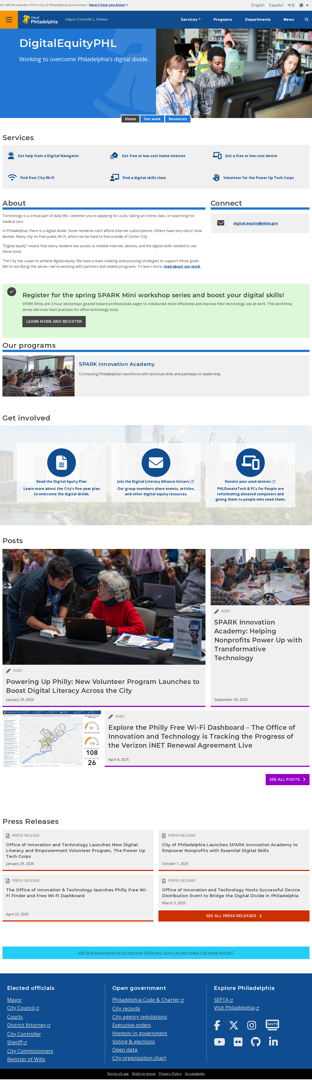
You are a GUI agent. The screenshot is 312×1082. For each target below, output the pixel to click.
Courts (15, 1016)
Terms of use (118, 1074)
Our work (152, 118)
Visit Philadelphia (234, 1007)
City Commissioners (30, 1050)
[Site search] (306, 19)
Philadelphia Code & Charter (145, 999)
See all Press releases (234, 916)
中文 (291, 5)
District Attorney (26, 1024)
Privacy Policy (170, 1074)
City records (126, 1008)
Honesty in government (139, 1033)
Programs (223, 19)
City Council (21, 1007)
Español (276, 5)
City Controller (24, 1033)
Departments (258, 19)
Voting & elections (133, 1041)
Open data (124, 1049)
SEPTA (221, 999)
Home (130, 118)
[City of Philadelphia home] (41, 20)
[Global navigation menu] (9, 20)
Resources (178, 118)
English (258, 5)
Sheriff (14, 1042)
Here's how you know (108, 5)
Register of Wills (26, 1059)
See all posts (287, 779)
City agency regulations (139, 1016)
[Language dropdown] (305, 5)
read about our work (181, 266)
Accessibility (195, 1074)
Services (189, 19)
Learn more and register (54, 321)
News (289, 19)
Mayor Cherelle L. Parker (86, 19)
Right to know (144, 1074)
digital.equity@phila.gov (255, 223)
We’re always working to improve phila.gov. (156, 953)
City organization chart (139, 1057)
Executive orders (131, 1024)
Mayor (14, 999)
